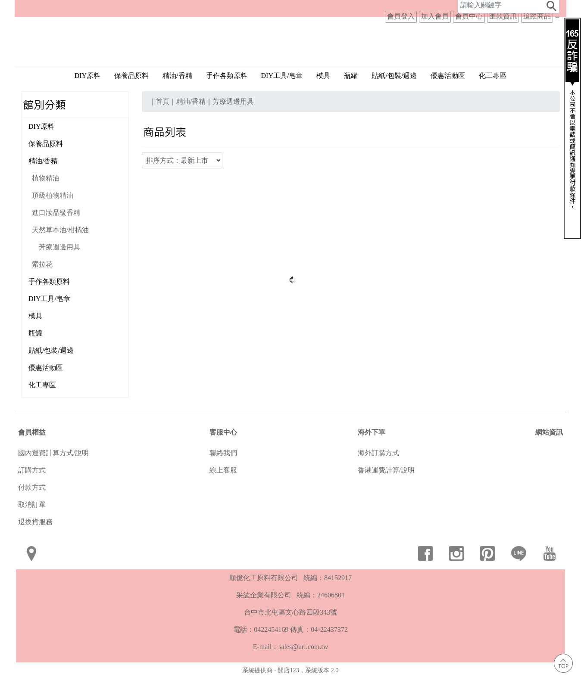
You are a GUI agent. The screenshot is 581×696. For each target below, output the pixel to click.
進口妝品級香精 (56, 233)
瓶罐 (351, 96)
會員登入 (401, 8)
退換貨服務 (35, 542)
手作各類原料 (226, 96)
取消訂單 (32, 525)
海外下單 (371, 453)
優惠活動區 (448, 96)
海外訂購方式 (378, 473)
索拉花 (42, 285)
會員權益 (32, 453)
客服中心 (223, 453)
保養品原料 (131, 96)
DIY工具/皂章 (282, 96)
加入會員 (435, 8)
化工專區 (492, 96)
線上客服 (223, 490)
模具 (323, 96)
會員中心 (469, 8)
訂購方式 (32, 490)
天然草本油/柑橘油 (60, 250)
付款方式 (32, 508)
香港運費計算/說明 (386, 490)
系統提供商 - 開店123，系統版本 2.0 (290, 690)
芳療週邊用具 (59, 267)
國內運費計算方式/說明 (53, 473)
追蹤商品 (537, 8)
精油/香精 (43, 181)
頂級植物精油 (52, 216)
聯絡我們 (223, 473)
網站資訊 (549, 453)
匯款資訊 (503, 8)
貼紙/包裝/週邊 (394, 96)
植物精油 (45, 198)
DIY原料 (87, 96)
